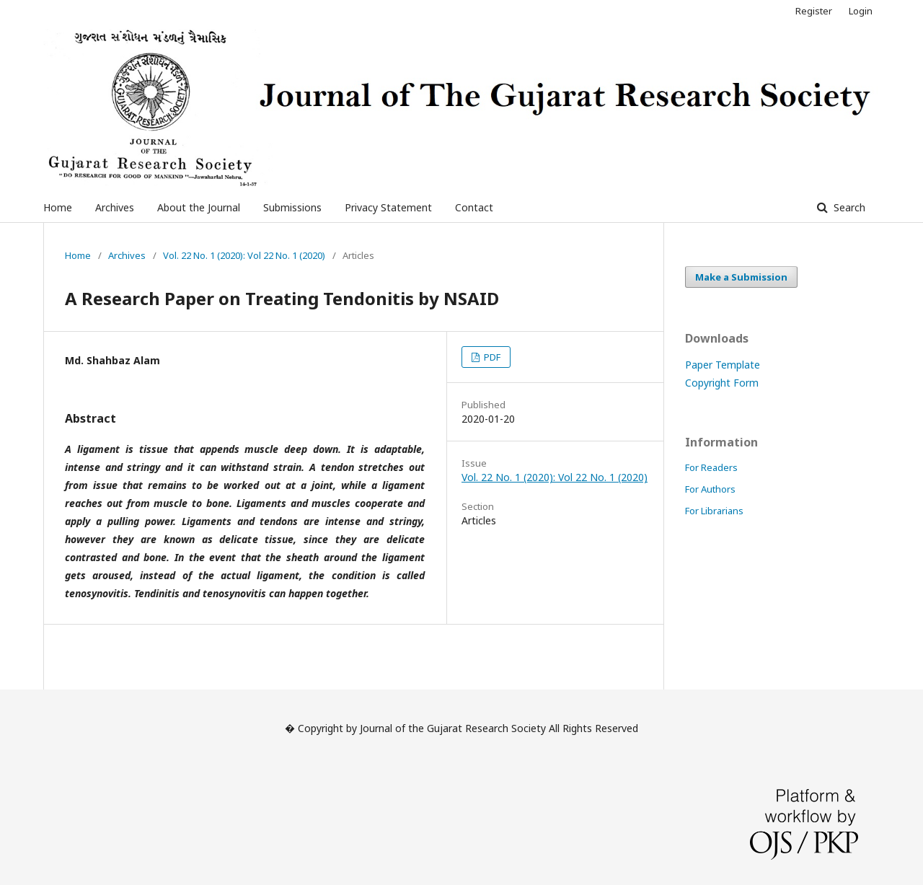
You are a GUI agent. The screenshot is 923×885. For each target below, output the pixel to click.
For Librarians (714, 510)
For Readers (711, 467)
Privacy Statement (388, 207)
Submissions (292, 207)
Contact (474, 207)
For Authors (710, 489)
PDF (491, 357)
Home (57, 207)
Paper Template (722, 364)
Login (861, 10)
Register (813, 10)
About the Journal (198, 207)
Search (848, 207)
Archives (114, 207)
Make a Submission (741, 276)
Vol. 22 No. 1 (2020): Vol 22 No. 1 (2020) (244, 255)
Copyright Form (722, 382)
